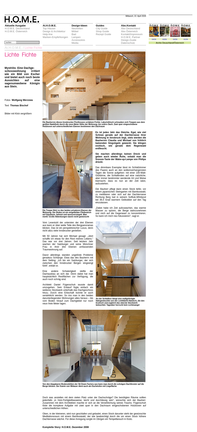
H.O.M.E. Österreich (16, 31)
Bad (74, 34)
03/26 (164, 39)
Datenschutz (128, 42)
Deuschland (168, 43)
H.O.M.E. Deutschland (17, 28)
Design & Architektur (54, 31)
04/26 (154, 39)
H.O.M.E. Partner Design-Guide (130, 38)
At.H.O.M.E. (13, 48)
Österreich (179, 43)
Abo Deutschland (130, 28)
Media (75, 42)
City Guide (102, 28)
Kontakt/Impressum (132, 34)
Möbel (75, 31)
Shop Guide (102, 31)
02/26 (175, 39)
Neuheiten (77, 28)
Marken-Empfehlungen (55, 37)
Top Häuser (49, 28)
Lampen (76, 37)
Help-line (48, 34)
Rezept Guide (103, 34)
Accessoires (78, 40)
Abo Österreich (129, 31)
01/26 (186, 39)
